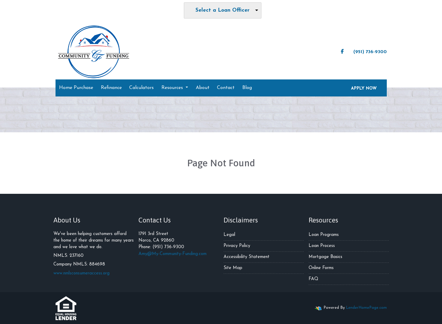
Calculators (141, 87)
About (203, 87)
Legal (229, 235)
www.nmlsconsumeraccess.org (81, 273)
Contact (226, 87)
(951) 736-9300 (367, 51)
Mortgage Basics (325, 257)
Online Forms (321, 268)
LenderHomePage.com (366, 308)
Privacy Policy (237, 246)
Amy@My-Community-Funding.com (172, 254)
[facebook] (342, 52)
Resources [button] (172, 87)
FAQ (313, 279)
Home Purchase (76, 87)
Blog (247, 87)
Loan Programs (324, 235)
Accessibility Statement (246, 257)
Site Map (233, 268)
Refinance (111, 87)
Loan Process (322, 246)
